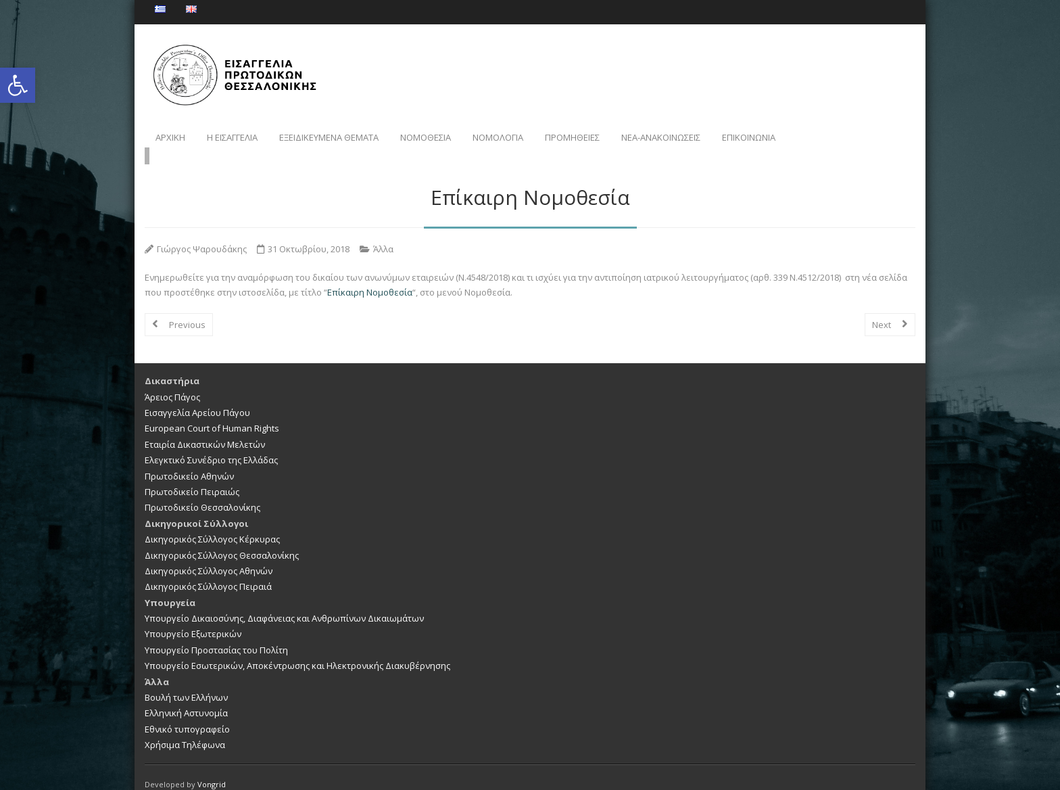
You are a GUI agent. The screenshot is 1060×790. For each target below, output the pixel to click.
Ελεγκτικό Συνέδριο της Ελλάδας (211, 446)
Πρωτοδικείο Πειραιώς (192, 477)
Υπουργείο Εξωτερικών (193, 620)
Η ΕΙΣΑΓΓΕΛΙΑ (232, 137)
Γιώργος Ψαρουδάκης (202, 235)
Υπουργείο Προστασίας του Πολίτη (216, 636)
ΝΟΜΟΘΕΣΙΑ (425, 137)
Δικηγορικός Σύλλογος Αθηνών (208, 557)
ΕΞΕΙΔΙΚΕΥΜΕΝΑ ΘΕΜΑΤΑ (329, 137)
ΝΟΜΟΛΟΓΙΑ (498, 137)
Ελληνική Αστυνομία (186, 699)
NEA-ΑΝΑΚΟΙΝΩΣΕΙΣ (660, 137)
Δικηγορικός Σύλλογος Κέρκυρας (212, 525)
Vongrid (211, 770)
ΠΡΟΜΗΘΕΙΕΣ (572, 137)
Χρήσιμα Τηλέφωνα (185, 730)
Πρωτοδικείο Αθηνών (189, 462)
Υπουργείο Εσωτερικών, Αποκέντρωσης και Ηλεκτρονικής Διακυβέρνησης (297, 651)
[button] (17, 85)
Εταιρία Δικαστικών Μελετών (205, 430)
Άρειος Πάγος (172, 383)
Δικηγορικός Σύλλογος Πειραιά (208, 572)
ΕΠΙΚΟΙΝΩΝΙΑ (748, 137)
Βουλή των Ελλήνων (186, 683)
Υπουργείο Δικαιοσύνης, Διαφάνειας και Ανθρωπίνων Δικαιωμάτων (284, 604)
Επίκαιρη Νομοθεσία (369, 278)
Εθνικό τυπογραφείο (187, 715)
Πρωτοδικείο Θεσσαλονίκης (202, 494)
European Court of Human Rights (212, 415)
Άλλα (383, 235)
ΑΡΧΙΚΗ (170, 137)
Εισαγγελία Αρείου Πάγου (197, 398)
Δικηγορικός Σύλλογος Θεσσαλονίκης (222, 541)
